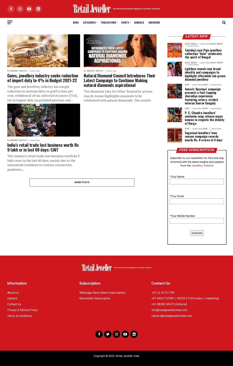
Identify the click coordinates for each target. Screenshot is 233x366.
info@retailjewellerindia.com (169, 310)
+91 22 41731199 (162, 292)
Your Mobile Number (182, 216)
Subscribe (154, 22)
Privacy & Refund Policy (22, 310)
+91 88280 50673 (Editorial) (169, 304)
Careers (12, 298)
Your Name (177, 176)
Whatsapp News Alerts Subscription (102, 292)
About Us (13, 292)
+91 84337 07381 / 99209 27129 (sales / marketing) (185, 298)
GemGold (139, 22)
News (76, 22)
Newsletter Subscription (94, 298)
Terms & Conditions (19, 316)
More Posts (82, 182)
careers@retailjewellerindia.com (171, 316)
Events (125, 22)
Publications (108, 22)
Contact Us (14, 304)
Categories (89, 22)
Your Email (177, 196)
